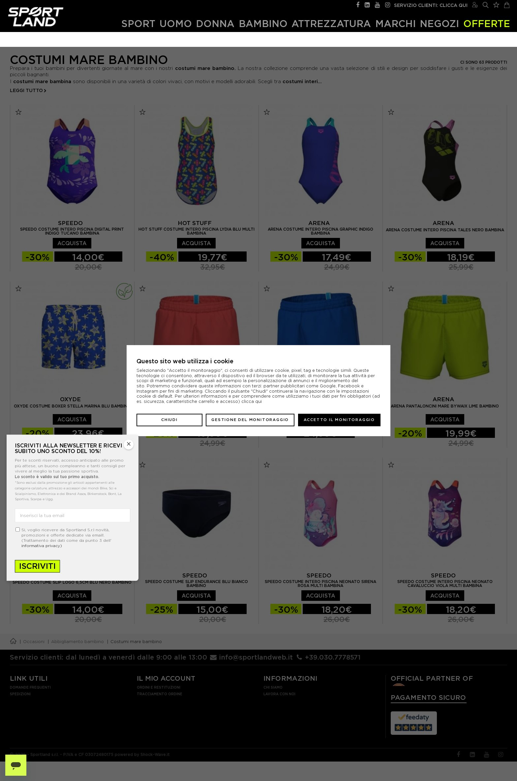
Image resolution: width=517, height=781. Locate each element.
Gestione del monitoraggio (250, 420)
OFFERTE (486, 23)
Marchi (395, 23)
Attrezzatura (331, 23)
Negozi (439, 23)
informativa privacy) (41, 545)
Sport (138, 23)
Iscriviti (37, 566)
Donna (215, 23)
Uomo (176, 23)
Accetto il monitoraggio (339, 420)
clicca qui (251, 401)
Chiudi (169, 420)
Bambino (263, 23)
